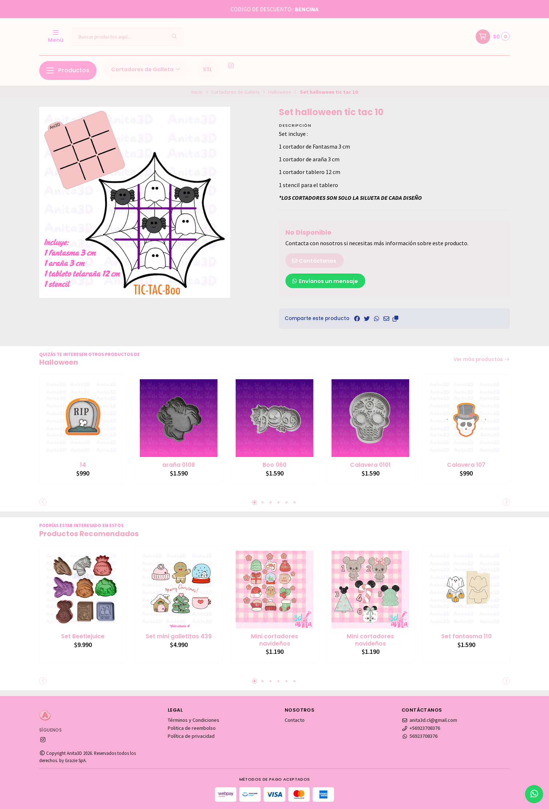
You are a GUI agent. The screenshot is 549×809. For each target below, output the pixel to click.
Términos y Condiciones (193, 720)
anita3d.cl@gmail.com (429, 720)
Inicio (197, 92)
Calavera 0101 (370, 465)
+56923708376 (421, 728)
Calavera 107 (466, 465)
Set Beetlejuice (83, 636)
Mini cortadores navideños (274, 640)
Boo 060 (274, 465)
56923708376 (420, 736)
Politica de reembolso (192, 728)
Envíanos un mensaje (324, 281)
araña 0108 (178, 465)
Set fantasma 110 (466, 636)
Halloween (279, 92)
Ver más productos (482, 359)
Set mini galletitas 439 (179, 636)
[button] (395, 318)
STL (207, 69)
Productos (67, 70)
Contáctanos (313, 260)
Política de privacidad (191, 736)
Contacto (295, 720)
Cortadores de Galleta (146, 69)
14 (83, 465)
